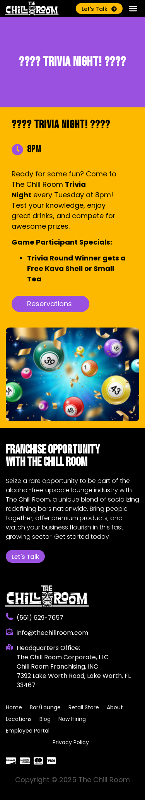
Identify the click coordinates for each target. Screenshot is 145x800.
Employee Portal (27, 730)
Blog (45, 719)
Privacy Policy (71, 742)
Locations (19, 719)
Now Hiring (72, 719)
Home (14, 707)
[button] (132, 8)
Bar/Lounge (45, 707)
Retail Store (83, 707)
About (115, 707)
